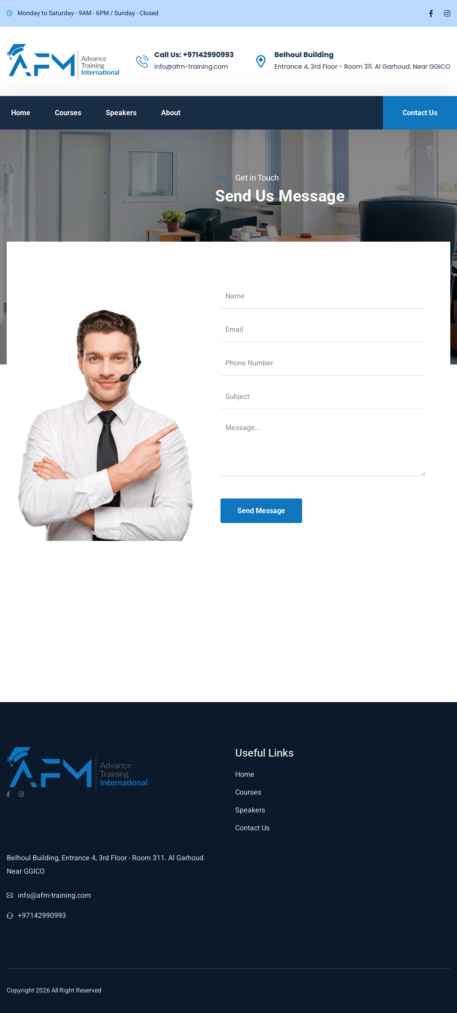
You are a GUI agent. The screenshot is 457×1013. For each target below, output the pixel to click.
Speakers (121, 113)
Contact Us (252, 828)
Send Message (261, 510)
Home (20, 113)
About (170, 113)
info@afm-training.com (49, 895)
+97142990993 (208, 55)
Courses (68, 113)
